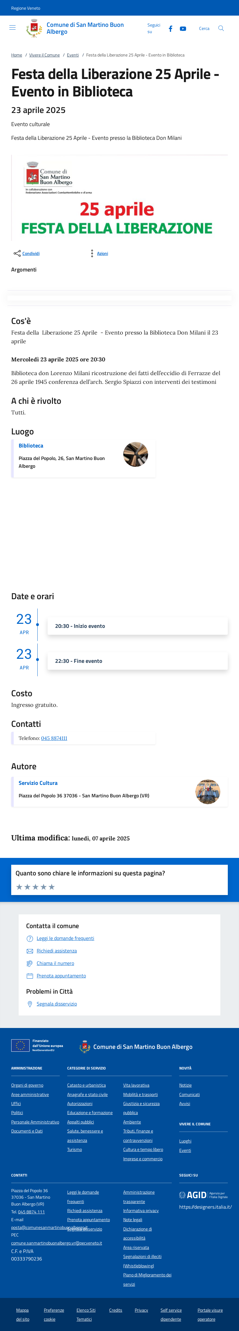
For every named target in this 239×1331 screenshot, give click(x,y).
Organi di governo (27, 1085)
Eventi (73, 54)
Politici (17, 1112)
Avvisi (184, 1103)
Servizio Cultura (38, 783)
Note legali (132, 1219)
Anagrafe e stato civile (87, 1094)
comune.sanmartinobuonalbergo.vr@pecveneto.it (56, 1243)
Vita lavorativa (136, 1085)
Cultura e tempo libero (143, 1149)
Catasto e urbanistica (86, 1085)
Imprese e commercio (142, 1158)
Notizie (185, 1085)
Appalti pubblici (80, 1121)
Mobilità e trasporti (140, 1094)
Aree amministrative (30, 1094)
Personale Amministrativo (35, 1121)
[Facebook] (168, 28)
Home (16, 54)
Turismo (74, 1149)
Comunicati (189, 1094)
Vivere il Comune (44, 54)
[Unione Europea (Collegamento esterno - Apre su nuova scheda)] (39, 1046)
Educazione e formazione (90, 1112)
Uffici (16, 1103)
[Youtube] (180, 28)
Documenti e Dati (27, 1131)
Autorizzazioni (79, 1103)
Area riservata (136, 1247)
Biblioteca (31, 445)
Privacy (141, 1310)
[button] (25, 8)
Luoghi (185, 1141)
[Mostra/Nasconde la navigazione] (12, 27)
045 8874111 (54, 738)
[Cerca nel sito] (221, 28)
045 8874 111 (31, 1211)
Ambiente (132, 1121)
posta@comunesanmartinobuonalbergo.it (49, 1227)
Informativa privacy (141, 1210)
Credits (115, 1310)
